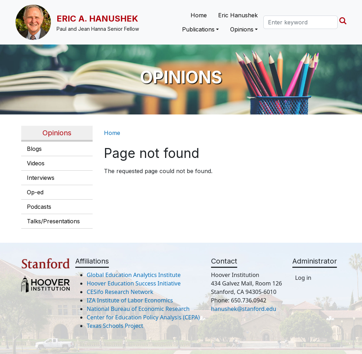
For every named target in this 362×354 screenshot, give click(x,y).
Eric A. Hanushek (97, 18)
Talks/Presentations (53, 221)
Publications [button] (198, 29)
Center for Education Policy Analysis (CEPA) (143, 317)
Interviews (40, 177)
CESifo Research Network (120, 292)
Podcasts (39, 206)
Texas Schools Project (115, 326)
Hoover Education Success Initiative (134, 283)
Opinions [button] (241, 29)
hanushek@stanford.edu (243, 309)
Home (199, 15)
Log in (303, 278)
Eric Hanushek (238, 15)
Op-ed (35, 192)
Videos (36, 163)
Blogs (34, 148)
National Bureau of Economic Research (138, 309)
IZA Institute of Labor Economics (130, 300)
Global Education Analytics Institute (134, 275)
